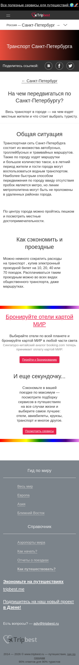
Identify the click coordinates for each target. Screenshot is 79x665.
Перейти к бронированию (39, 359)
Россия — (14, 25)
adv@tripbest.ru (46, 624)
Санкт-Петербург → (41, 25)
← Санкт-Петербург (39, 81)
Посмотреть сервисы (39, 431)
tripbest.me (13, 589)
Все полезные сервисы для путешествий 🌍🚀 (39, 5)
